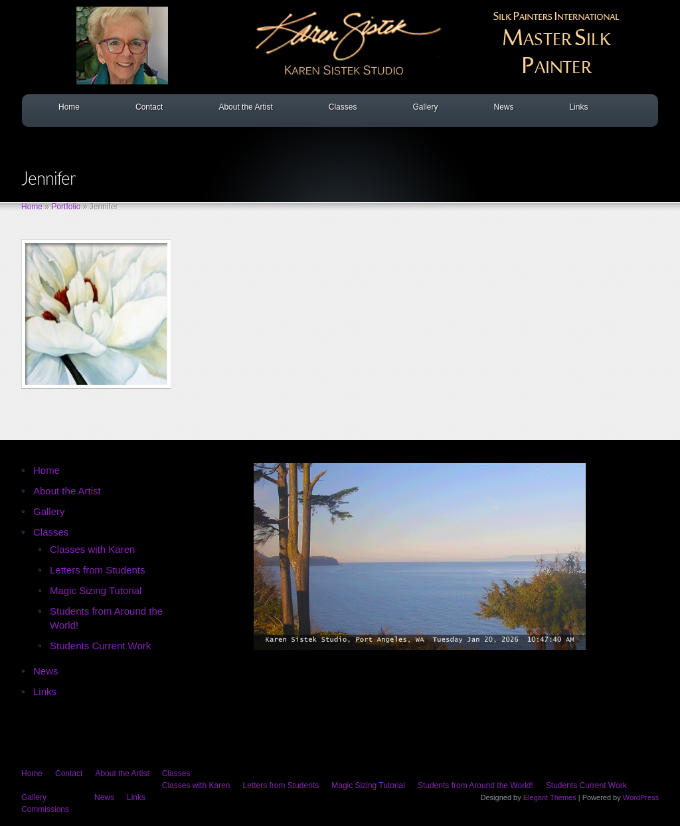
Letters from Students (97, 569)
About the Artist (245, 107)
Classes (343, 107)
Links (578, 107)
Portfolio (65, 206)
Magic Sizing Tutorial (95, 590)
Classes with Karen (92, 549)
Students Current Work (100, 645)
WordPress (641, 797)
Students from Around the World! (475, 785)
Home (69, 107)
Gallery (425, 107)
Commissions (45, 809)
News (503, 107)
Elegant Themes (549, 797)
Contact (149, 107)
